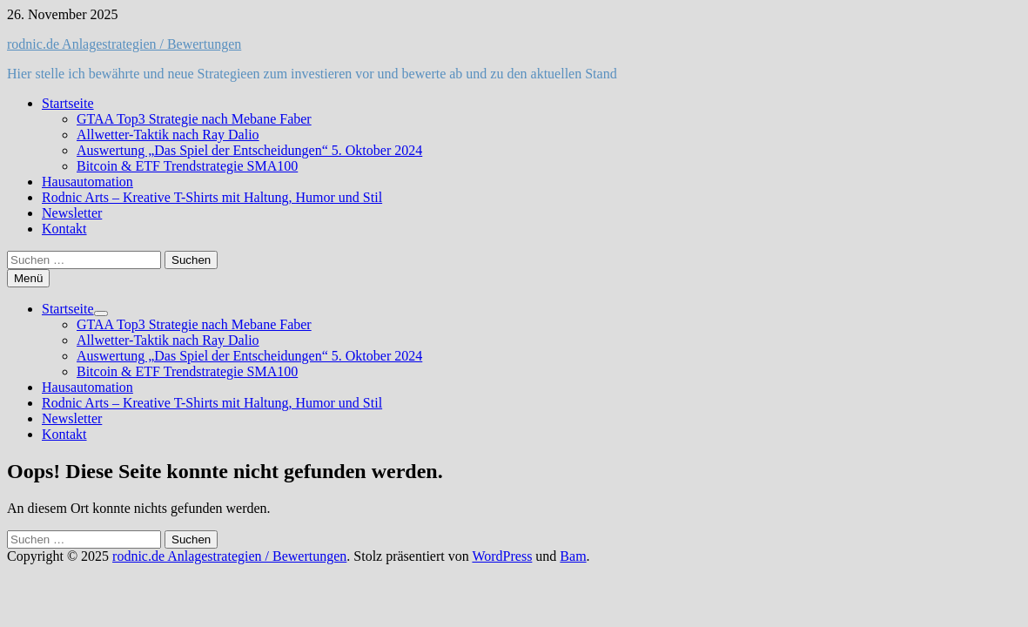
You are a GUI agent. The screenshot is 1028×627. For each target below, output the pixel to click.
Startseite (68, 103)
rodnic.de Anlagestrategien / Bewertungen (124, 44)
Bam (573, 556)
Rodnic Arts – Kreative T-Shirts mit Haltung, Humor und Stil (212, 197)
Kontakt (64, 228)
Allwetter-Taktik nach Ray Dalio (168, 134)
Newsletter (72, 213)
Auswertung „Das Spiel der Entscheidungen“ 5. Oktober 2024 (249, 150)
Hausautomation (87, 181)
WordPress (502, 556)
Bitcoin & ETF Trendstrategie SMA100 (187, 165)
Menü (28, 278)
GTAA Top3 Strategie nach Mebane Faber (194, 118)
